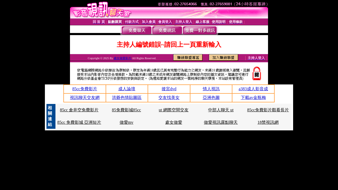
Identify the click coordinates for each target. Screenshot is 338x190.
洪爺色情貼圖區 (127, 97)
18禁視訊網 (268, 122)
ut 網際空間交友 (173, 110)
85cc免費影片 (84, 89)
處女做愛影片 (123, 58)
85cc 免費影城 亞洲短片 (79, 122)
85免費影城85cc (126, 110)
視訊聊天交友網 (85, 97)
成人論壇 (126, 89)
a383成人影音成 (253, 89)
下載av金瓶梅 (253, 97)
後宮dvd (169, 89)
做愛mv (126, 122)
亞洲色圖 (211, 97)
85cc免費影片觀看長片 (268, 110)
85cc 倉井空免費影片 (79, 110)
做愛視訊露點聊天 (221, 122)
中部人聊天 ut (220, 110)
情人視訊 (211, 89)
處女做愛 (173, 122)
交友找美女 (169, 97)
